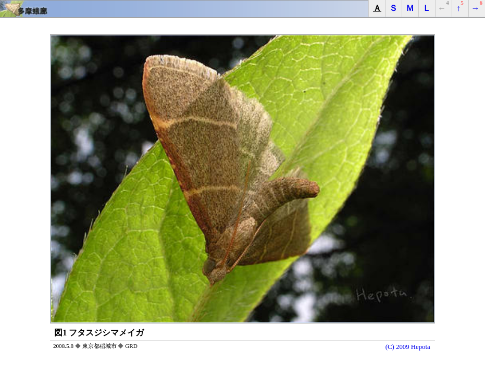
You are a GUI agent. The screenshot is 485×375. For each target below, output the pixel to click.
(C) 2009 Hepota (407, 347)
